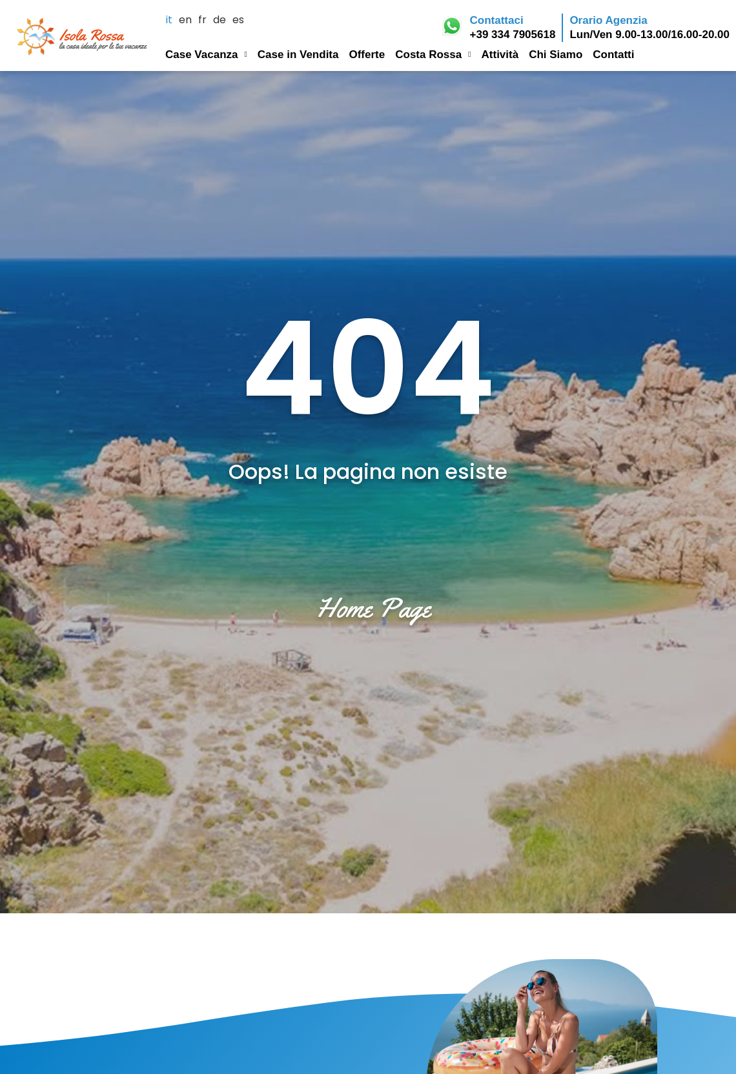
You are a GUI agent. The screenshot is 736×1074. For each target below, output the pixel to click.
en (185, 20)
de (219, 20)
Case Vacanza (206, 52)
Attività (500, 54)
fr (202, 20)
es (238, 20)
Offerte (367, 54)
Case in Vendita (298, 54)
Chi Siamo (555, 54)
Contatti (613, 54)
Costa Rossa (433, 52)
